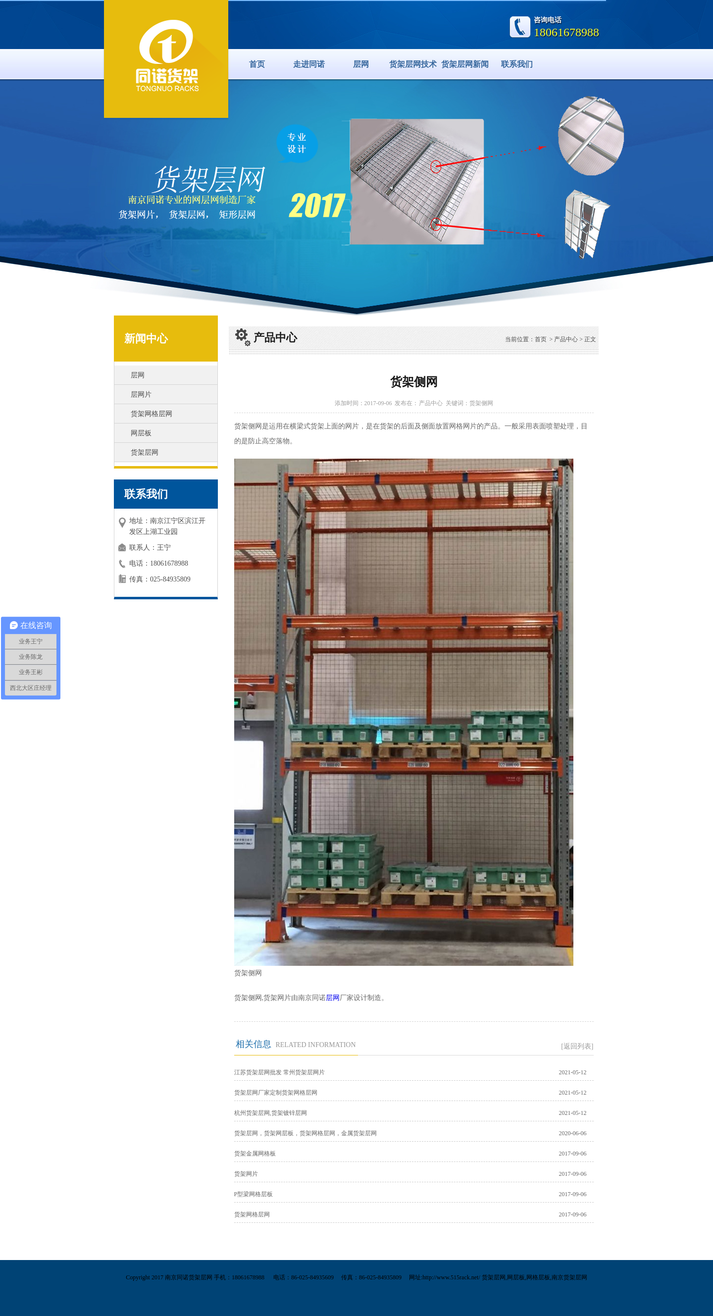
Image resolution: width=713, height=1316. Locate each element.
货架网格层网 (151, 414)
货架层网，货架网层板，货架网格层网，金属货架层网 (305, 1133)
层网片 (141, 394)
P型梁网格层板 (253, 1194)
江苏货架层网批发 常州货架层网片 (279, 1072)
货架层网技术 (413, 64)
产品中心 (566, 339)
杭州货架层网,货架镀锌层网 (270, 1112)
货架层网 (144, 452)
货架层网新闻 (465, 64)
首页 (257, 64)
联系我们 (517, 64)
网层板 (141, 433)
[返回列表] (577, 1046)
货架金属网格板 (255, 1153)
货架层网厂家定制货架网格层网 (275, 1092)
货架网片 (246, 1173)
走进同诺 (309, 64)
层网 (361, 64)
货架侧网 (481, 403)
